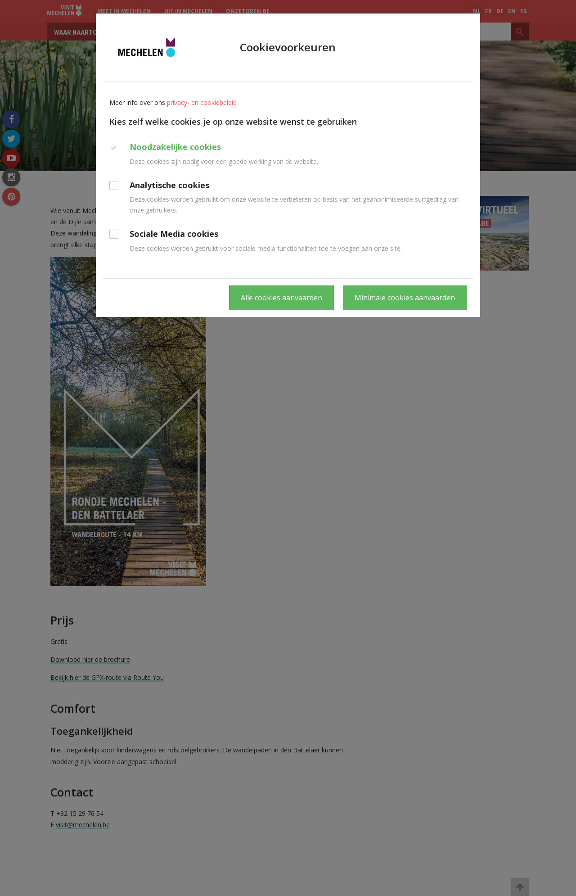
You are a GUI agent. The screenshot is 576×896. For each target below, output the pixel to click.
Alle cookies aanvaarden (281, 298)
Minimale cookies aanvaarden (405, 298)
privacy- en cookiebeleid (202, 102)
